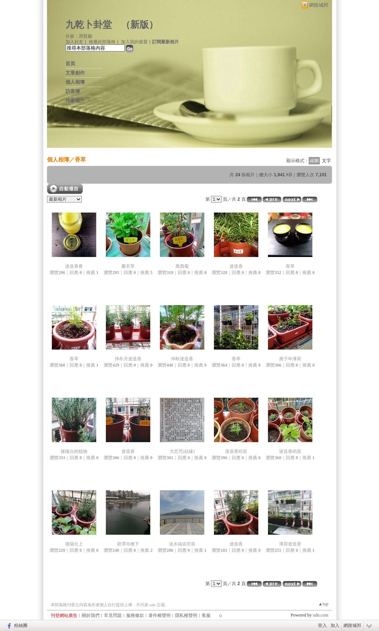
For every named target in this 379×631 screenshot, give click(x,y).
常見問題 (113, 615)
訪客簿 (73, 91)
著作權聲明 (159, 615)
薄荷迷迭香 (290, 544)
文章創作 (75, 73)
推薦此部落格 (102, 41)
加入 (335, 625)
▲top (323, 604)
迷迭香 (236, 266)
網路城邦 (318, 5)
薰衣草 (128, 266)
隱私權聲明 (186, 615)
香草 (80, 159)
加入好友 (74, 41)
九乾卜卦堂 (89, 25)
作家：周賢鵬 (79, 36)
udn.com (320, 615)
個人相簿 (75, 82)
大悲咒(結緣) (182, 451)
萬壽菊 (182, 266)
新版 (139, 25)
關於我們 (91, 615)
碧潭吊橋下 (128, 544)
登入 (322, 625)
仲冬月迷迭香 (128, 358)
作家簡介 (75, 100)
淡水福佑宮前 (182, 544)
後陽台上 (74, 544)
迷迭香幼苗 (236, 451)
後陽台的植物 (74, 451)
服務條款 (135, 615)
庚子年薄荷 (290, 358)
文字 (326, 160)
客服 (206, 615)
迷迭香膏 (74, 266)
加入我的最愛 (134, 41)
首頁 (70, 63)
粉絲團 (20, 625)
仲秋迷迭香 (182, 358)
